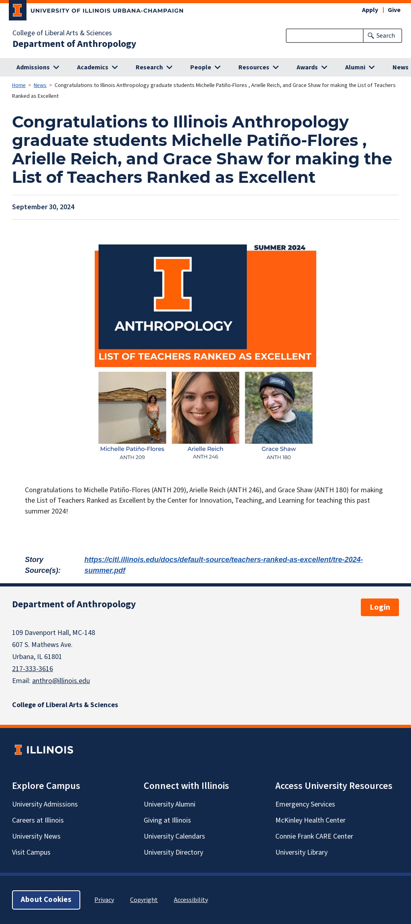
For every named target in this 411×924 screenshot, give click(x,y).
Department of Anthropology (74, 44)
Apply (370, 10)
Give (394, 10)
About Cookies (46, 899)
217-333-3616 (32, 669)
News (40, 85)
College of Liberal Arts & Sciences (62, 33)
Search (385, 35)
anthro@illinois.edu (61, 681)
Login (380, 607)
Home (19, 85)
